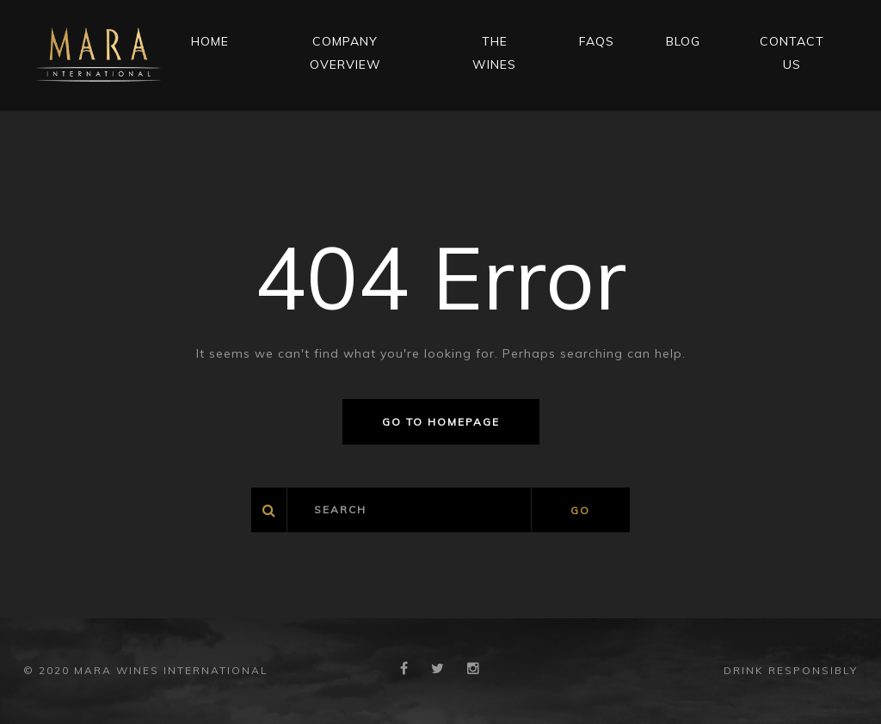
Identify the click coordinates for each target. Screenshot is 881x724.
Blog (683, 41)
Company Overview (345, 53)
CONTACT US (792, 53)
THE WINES (494, 53)
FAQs (596, 41)
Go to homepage (441, 421)
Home (210, 41)
